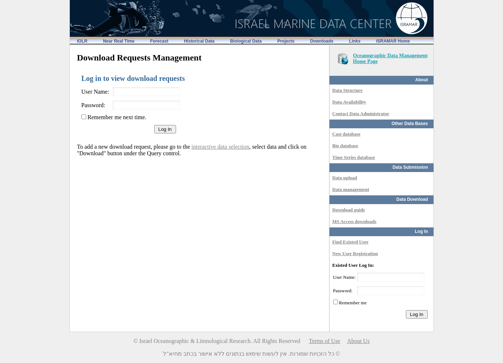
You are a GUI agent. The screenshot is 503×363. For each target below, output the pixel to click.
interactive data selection (220, 147)
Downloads (322, 41)
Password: (93, 105)
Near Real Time (119, 41)
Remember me (352, 302)
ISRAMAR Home (393, 41)
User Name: (95, 92)
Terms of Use (324, 341)
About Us (358, 341)
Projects (285, 41)
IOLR (82, 41)
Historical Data (199, 41)
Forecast (159, 41)
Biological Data (246, 41)
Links (354, 41)
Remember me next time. (116, 117)
